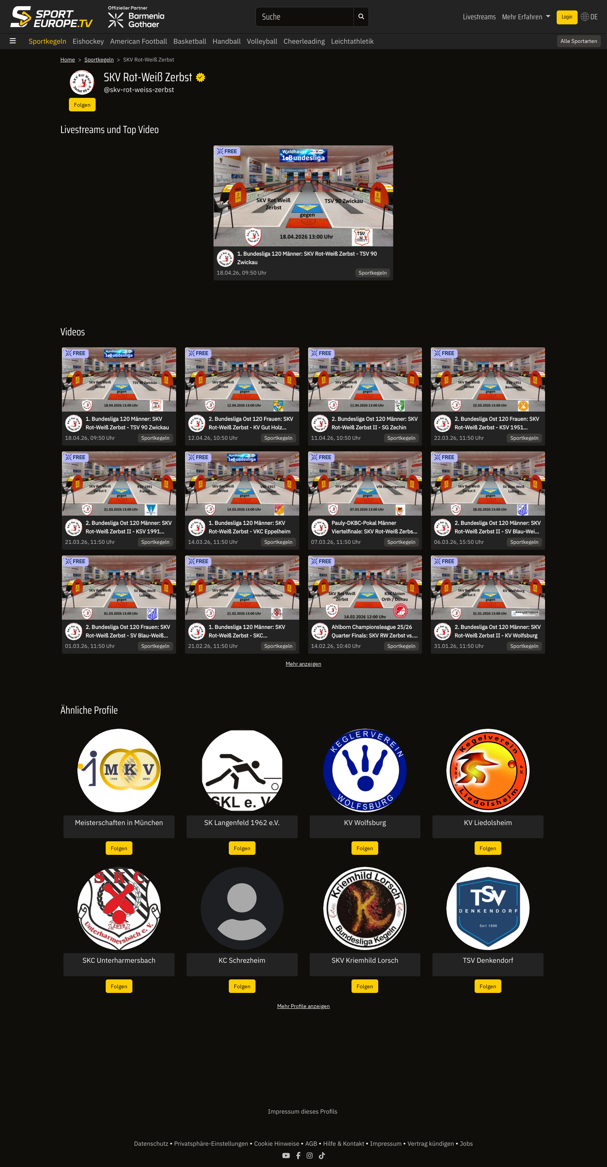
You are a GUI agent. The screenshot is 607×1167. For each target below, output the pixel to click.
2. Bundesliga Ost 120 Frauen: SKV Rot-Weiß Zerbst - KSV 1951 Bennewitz (496, 423)
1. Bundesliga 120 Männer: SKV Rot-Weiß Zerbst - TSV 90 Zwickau (307, 258)
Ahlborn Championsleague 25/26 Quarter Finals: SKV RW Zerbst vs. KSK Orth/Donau (372, 632)
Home (67, 59)
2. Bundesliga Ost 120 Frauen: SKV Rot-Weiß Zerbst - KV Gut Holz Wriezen (251, 423)
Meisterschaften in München (119, 822)
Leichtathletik (352, 41)
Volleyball (262, 41)
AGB (312, 1144)
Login (567, 17)
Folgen (82, 104)
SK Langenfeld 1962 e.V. (242, 822)
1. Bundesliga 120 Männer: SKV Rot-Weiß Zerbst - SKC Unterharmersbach (247, 632)
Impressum (386, 1144)
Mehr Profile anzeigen (303, 1006)
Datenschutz (152, 1144)
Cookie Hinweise (277, 1144)
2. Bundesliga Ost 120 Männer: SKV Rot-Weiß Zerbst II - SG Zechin (375, 423)
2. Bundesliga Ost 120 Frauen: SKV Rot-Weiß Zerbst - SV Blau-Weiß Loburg (128, 632)
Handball (227, 41)
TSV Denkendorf (488, 960)
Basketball (189, 41)
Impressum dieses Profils (302, 1112)
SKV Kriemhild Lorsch (365, 960)
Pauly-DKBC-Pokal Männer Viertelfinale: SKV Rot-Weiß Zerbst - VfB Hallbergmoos (375, 527)
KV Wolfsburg (365, 822)
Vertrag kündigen (432, 1144)
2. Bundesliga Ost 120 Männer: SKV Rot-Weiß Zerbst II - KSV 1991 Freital (128, 527)
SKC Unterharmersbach (119, 960)
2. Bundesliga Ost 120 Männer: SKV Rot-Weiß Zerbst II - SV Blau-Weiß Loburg (497, 527)
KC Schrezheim (242, 960)
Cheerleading (304, 41)
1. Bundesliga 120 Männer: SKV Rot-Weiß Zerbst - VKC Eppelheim (250, 527)
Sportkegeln (47, 41)
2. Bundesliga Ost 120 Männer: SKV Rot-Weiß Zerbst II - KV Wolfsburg (497, 631)
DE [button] (589, 16)
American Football (138, 41)
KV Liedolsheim (488, 822)
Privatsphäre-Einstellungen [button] (212, 1144)
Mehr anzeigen (303, 663)
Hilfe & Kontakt (344, 1144)
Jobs (466, 1144)
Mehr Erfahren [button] (523, 16)
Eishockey (88, 41)
